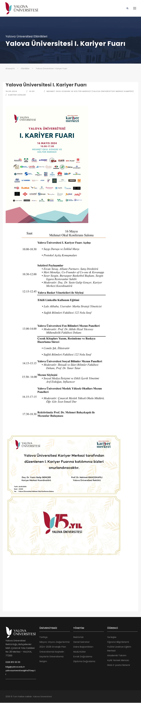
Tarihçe (43, 637)
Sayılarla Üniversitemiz (51, 656)
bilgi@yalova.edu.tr (15, 667)
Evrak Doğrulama (82, 656)
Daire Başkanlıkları (83, 647)
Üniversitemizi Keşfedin (51, 651)
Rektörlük (78, 637)
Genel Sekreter (81, 642)
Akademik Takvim (116, 655)
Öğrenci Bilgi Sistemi (118, 642)
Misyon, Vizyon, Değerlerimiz (54, 642)
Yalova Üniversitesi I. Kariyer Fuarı (46, 85)
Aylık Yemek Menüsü (118, 660)
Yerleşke (111, 637)
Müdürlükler (79, 651)
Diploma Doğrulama (84, 661)
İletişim (43, 661)
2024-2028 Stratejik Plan (52, 647)
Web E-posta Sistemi (118, 665)
